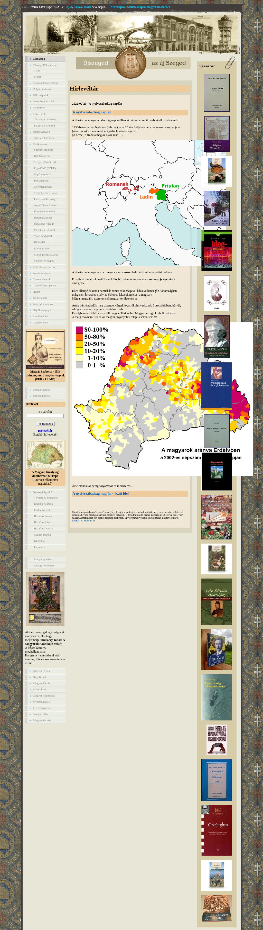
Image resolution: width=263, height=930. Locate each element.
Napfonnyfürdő (43, 174)
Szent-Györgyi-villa (45, 192)
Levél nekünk (41, 316)
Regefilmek (39, 677)
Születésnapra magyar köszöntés (148, 7)
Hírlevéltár (45, 430)
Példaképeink (41, 95)
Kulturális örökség (44, 125)
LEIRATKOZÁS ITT (83, 520)
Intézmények (41, 180)
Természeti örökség (45, 119)
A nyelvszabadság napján (92, 112)
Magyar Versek (42, 720)
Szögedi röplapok (43, 303)
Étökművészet (42, 509)
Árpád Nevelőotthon (45, 205)
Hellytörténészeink (44, 101)
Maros (37, 76)
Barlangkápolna (43, 217)
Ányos (78, 7)
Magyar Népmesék (44, 695)
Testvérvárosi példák (45, 285)
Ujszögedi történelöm (45, 82)
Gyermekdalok (41, 701)
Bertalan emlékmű (44, 211)
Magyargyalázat (43, 559)
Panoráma (39, 546)
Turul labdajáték (43, 236)
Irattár (36, 291)
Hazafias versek (43, 516)
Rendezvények (41, 131)
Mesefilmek (40, 689)
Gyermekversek (42, 707)
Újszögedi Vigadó (44, 223)
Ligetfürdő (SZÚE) (45, 168)
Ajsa (69, 7)
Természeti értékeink (46, 497)
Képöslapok (40, 297)
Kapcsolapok (40, 322)
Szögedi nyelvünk (44, 260)
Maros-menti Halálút (46, 254)
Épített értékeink (43, 503)
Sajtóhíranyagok (42, 310)
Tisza (37, 70)
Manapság (39, 58)
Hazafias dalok (42, 522)
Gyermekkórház (43, 186)
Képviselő (39, 107)
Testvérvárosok (42, 279)
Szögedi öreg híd (43, 149)
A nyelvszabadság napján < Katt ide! (101, 493)
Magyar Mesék (41, 683)
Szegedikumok (41, 395)
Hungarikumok (42, 389)
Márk (87, 7)
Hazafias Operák (43, 528)
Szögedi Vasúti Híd (45, 162)
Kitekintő (39, 540)
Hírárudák (40, 242)
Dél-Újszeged (42, 155)
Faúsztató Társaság (45, 199)
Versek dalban (41, 714)
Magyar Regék (41, 670)
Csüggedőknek (42, 534)
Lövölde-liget (42, 248)
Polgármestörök (42, 89)
